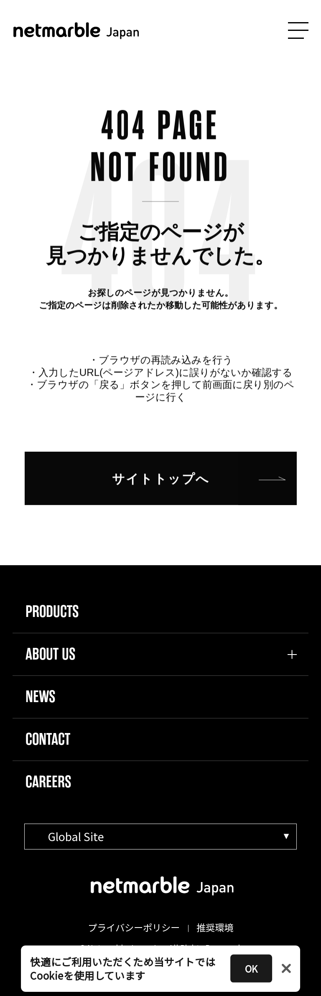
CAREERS (48, 781)
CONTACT (47, 739)
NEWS (40, 696)
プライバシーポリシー (134, 927)
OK (251, 968)
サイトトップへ (161, 487)
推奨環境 (214, 927)
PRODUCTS (52, 611)
